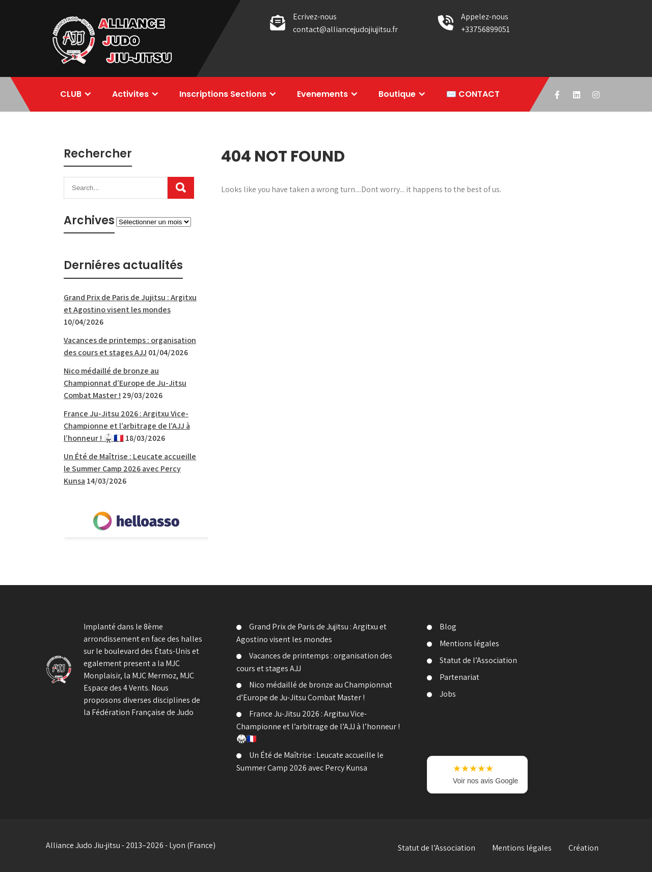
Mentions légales (469, 643)
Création (583, 847)
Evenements (322, 94)
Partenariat (459, 677)
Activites (130, 94)
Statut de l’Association (478, 660)
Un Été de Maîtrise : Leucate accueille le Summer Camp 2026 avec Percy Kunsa (130, 468)
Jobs (448, 694)
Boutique (397, 94)
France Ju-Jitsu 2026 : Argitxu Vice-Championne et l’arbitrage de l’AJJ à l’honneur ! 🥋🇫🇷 (127, 425)
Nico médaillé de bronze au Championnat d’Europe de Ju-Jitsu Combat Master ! (125, 383)
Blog (448, 626)
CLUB (71, 94)
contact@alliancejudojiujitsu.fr (345, 29)
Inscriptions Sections (222, 94)
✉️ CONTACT (473, 94)
